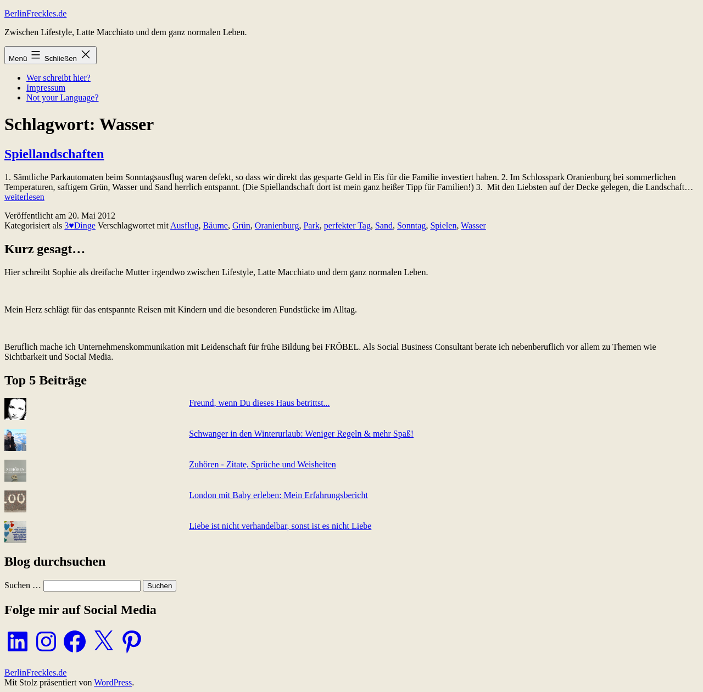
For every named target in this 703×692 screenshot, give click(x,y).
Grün (241, 225)
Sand (384, 225)
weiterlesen (24, 197)
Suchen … (22, 585)
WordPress (113, 682)
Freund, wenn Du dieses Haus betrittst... (259, 403)
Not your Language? (62, 97)
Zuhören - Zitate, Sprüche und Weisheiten (262, 464)
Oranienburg (277, 225)
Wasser (473, 225)
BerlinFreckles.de (35, 13)
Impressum (45, 87)
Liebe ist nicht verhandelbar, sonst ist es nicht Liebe (280, 526)
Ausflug (184, 225)
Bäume (215, 225)
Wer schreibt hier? (58, 77)
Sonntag (411, 225)
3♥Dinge (80, 225)
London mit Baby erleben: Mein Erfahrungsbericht (278, 495)
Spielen (443, 225)
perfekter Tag (347, 225)
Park (311, 225)
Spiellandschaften (54, 154)
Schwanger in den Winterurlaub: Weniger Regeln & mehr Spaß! (301, 433)
